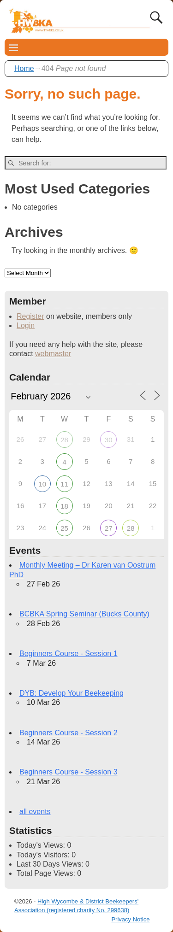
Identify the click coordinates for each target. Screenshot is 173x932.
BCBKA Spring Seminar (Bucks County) (84, 614)
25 (64, 528)
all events (35, 811)
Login (26, 325)
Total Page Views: (47, 873)
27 (109, 528)
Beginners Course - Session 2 (68, 733)
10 (42, 484)
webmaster (53, 354)
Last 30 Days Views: (51, 864)
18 (64, 506)
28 (64, 440)
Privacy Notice (130, 919)
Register (30, 316)
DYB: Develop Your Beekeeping (71, 693)
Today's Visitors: (44, 855)
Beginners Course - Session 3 (68, 772)
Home (24, 68)
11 (64, 484)
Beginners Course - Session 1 (68, 653)
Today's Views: (42, 845)
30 (109, 440)
